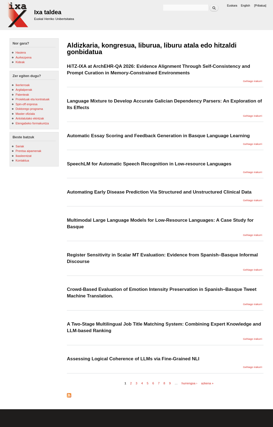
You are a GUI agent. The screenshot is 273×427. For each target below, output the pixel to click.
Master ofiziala (25, 113)
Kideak (20, 62)
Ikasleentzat (23, 155)
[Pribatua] (260, 5)
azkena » (207, 383)
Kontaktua (22, 160)
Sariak (20, 146)
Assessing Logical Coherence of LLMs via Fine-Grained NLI (133, 358)
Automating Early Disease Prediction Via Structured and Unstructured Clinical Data (159, 192)
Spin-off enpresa (26, 104)
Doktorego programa (29, 108)
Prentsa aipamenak (28, 151)
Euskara (232, 5)
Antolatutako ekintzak (30, 118)
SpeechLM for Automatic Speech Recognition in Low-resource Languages (149, 163)
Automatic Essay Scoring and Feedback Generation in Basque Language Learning (158, 135)
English (245, 5)
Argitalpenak (24, 89)
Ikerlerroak (23, 85)
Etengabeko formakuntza (32, 123)
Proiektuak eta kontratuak (32, 99)
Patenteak (22, 94)
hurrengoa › (189, 383)
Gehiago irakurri (252, 81)
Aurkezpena (23, 57)
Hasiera (21, 52)
